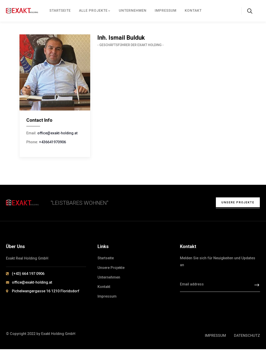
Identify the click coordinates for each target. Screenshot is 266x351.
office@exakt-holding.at (57, 133)
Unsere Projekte (235, 203)
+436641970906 (52, 142)
